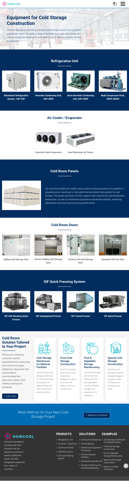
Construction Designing (91, 440)
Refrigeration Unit (64, 61)
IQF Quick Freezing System (64, 282)
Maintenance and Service (88, 463)
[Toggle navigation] (123, 4)
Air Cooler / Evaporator (64, 118)
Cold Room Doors (65, 225)
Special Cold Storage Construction (112, 461)
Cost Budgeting (87, 444)
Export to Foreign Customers (111, 468)
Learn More (11, 396)
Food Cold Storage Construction (111, 448)
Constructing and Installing (88, 456)
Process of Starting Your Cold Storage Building (91, 469)
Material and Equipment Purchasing (91, 449)
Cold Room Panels (64, 171)
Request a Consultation (98, 415)
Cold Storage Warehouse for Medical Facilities (114, 441)
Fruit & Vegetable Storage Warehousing (113, 454)
